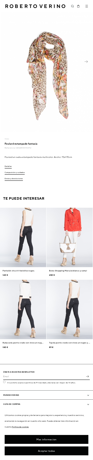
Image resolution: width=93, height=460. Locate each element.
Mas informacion (46, 439)
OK (87, 376)
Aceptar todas (46, 451)
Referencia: (10, 148)
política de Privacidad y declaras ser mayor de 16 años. (51, 383)
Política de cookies (20, 427)
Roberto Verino (35, 6)
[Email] (44, 376)
